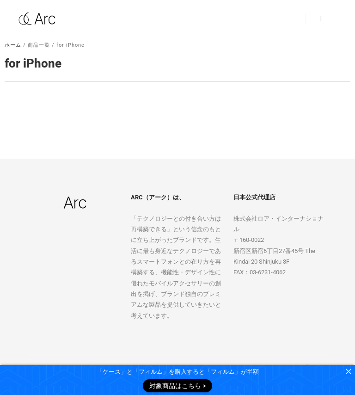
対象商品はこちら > (177, 385)
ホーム (13, 45)
